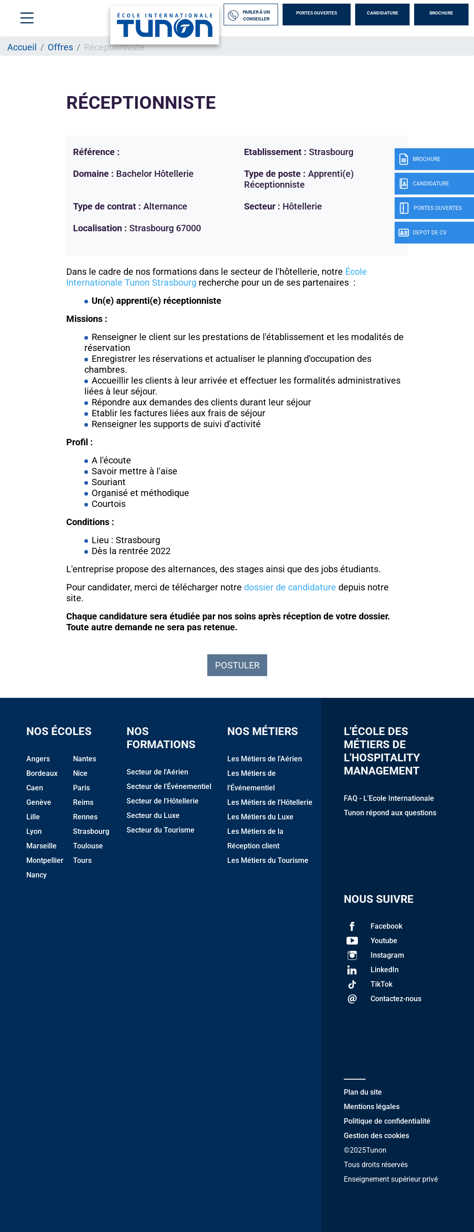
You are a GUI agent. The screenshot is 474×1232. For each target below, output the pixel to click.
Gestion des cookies (376, 1135)
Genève (38, 802)
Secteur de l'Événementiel (169, 786)
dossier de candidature (290, 587)
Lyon (34, 831)
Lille (33, 817)
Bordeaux (42, 773)
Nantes (84, 759)
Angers (38, 759)
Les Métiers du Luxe (260, 817)
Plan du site (363, 1092)
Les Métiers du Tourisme (267, 860)
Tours (82, 860)
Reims (83, 802)
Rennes (85, 817)
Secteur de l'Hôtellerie (163, 801)
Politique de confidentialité (387, 1121)
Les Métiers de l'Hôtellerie (270, 802)
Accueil (22, 47)
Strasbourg (91, 831)
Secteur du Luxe (153, 815)
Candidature (382, 12)
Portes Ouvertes (316, 12)
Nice (80, 773)
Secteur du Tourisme (161, 830)
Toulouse (88, 846)
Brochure (441, 12)
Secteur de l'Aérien (157, 772)
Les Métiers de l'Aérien (264, 759)
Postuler (237, 665)
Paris (81, 788)
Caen (34, 788)
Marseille (41, 846)
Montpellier (45, 860)
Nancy (36, 875)
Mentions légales (372, 1106)
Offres (60, 47)
